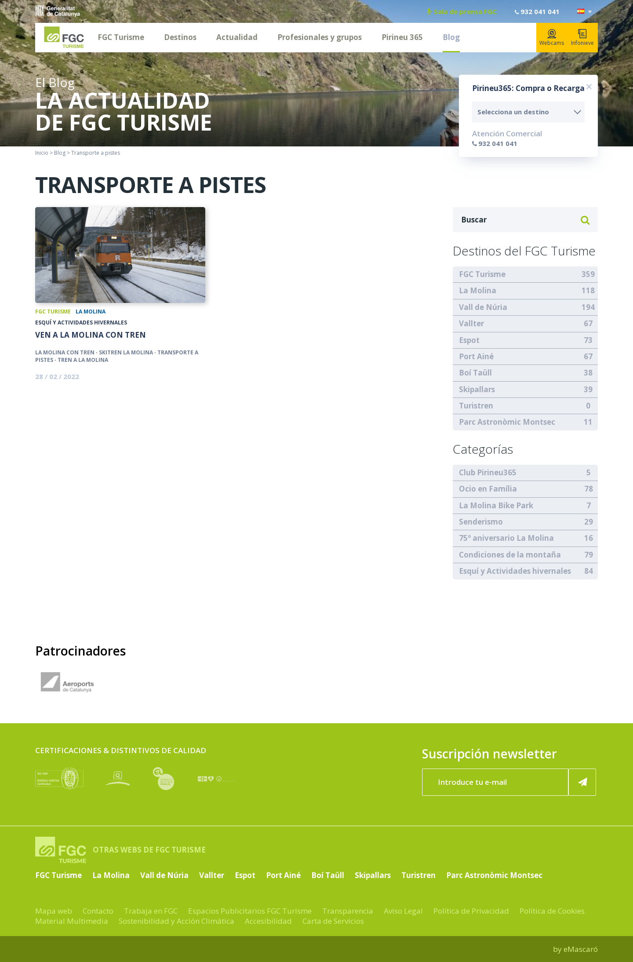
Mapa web (53, 911)
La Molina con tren (65, 352)
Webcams (551, 38)
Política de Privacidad (471, 911)
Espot (469, 340)
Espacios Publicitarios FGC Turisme (250, 911)
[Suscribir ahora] (582, 782)
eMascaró (581, 949)
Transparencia (347, 911)
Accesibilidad (268, 921)
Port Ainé (476, 356)
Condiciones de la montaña (510, 555)
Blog (451, 37)
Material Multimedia (71, 921)
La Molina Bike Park (496, 505)
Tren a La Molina (83, 360)
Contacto (98, 911)
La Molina (91, 311)
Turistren (476, 406)
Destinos (180, 37)
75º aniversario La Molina (506, 538)
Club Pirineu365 (488, 472)
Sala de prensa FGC (462, 11)
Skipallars (477, 389)
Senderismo (481, 522)
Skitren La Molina (126, 352)
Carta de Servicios (333, 921)
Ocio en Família (488, 489)
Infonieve (582, 38)
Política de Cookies (552, 911)
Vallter (471, 323)
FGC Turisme (121, 37)
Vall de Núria (483, 307)
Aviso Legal (403, 911)
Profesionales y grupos (319, 37)
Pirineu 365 (402, 37)
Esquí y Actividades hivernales (81, 322)
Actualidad (237, 37)
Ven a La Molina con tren (90, 335)
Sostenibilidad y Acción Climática (176, 921)
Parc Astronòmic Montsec (507, 422)
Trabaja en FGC (151, 911)
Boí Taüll (475, 373)
